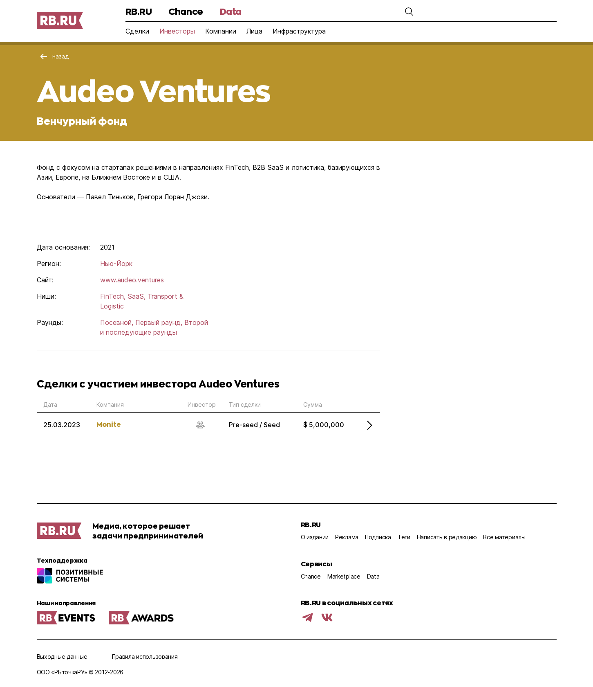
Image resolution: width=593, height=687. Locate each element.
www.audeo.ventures (132, 280)
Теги (404, 537)
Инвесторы (177, 31)
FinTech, (112, 296)
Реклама (346, 537)
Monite (108, 424)
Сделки (137, 31)
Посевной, (116, 322)
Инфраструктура (299, 31)
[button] (409, 11)
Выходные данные (62, 656)
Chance (185, 11)
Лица (254, 31)
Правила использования (145, 656)
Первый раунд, (158, 322)
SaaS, (136, 296)
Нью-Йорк (116, 263)
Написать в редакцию (447, 537)
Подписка (378, 537)
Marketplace (343, 576)
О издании (315, 537)
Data (231, 11)
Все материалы (504, 537)
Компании (220, 31)
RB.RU (138, 11)
